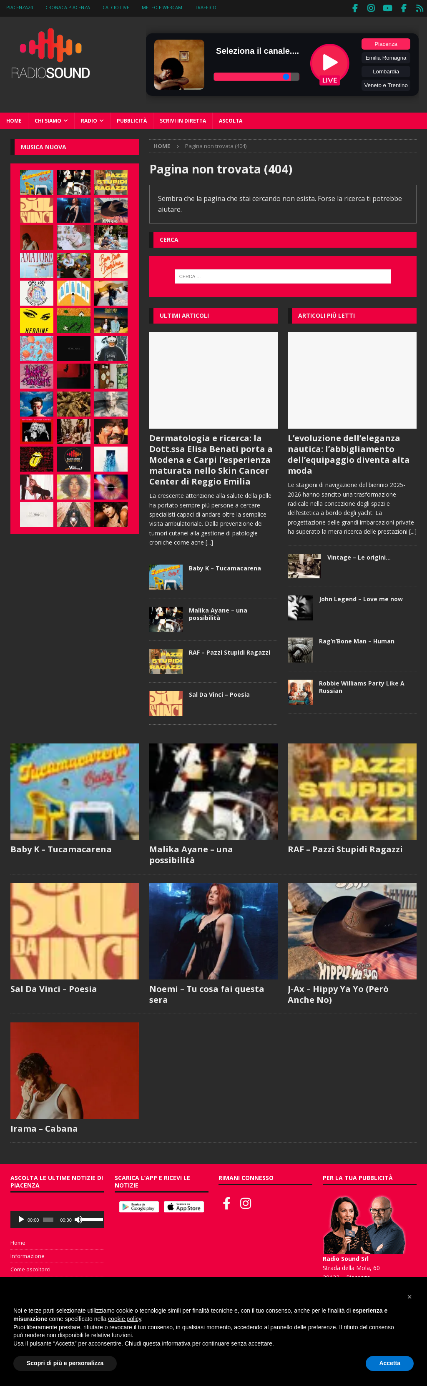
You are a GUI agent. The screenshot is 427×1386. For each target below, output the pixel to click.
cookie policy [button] (124, 1319)
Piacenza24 (19, 7)
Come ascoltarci (30, 1267)
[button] (409, 1296)
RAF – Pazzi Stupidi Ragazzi (229, 650)
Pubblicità (132, 118)
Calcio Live (116, 7)
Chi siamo (48, 118)
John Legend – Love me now (361, 597)
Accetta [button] (389, 1363)
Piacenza (385, 42)
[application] (57, 1218)
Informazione (27, 1254)
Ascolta (230, 118)
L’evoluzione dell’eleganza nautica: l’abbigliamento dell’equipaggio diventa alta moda (349, 452)
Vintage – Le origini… (359, 555)
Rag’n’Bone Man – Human (356, 639)
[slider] (48, 1218)
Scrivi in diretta (183, 118)
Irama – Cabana (44, 1126)
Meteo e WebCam (162, 7)
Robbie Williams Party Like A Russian (361, 685)
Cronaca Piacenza (67, 7)
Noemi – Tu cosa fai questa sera (206, 993)
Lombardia (386, 69)
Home (14, 118)
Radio (89, 118)
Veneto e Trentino (385, 83)
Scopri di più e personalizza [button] (65, 1363)
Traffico (205, 7)
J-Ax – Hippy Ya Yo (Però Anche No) (338, 993)
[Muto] (78, 1218)
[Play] (21, 1218)
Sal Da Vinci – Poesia (219, 692)
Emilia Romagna (386, 56)
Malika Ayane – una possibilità (218, 612)
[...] (209, 540)
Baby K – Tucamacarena (225, 566)
